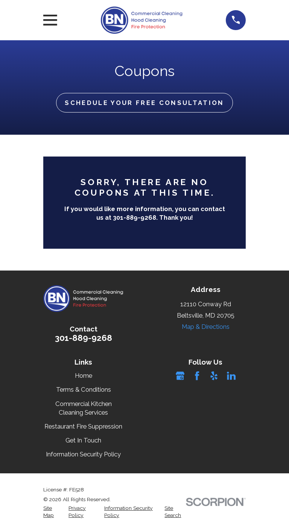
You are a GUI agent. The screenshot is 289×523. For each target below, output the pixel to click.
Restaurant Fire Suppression (83, 426)
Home (83, 375)
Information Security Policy (83, 454)
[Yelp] (214, 375)
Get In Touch (83, 440)
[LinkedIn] (231, 375)
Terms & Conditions (83, 389)
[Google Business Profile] (180, 375)
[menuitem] (51, 512)
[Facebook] (197, 375)
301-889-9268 (83, 338)
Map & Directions (206, 326)
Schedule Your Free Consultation (144, 102)
